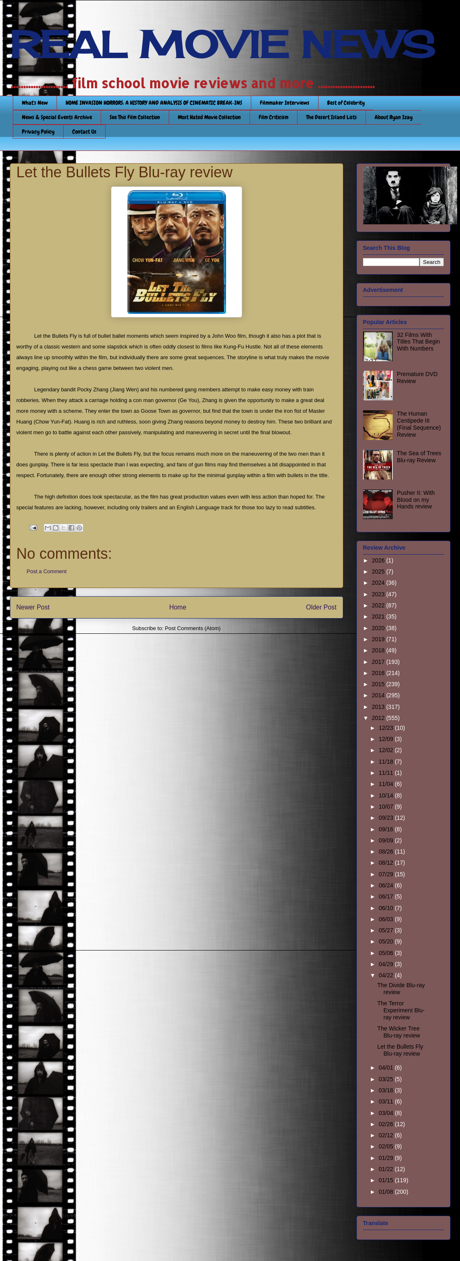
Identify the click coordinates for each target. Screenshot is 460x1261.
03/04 (387, 1113)
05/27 (387, 930)
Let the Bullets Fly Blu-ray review (400, 1050)
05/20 (387, 941)
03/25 (387, 1079)
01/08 (387, 1191)
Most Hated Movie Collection (209, 117)
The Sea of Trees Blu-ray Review (419, 456)
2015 (379, 684)
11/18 (387, 761)
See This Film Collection (135, 117)
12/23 (387, 728)
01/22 (387, 1169)
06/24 (387, 885)
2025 (379, 571)
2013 (379, 706)
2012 (379, 718)
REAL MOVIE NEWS (222, 44)
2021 (379, 616)
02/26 (387, 1124)
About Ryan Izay (394, 117)
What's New (35, 102)
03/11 (387, 1101)
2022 (379, 605)
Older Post (321, 607)
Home (177, 607)
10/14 (387, 795)
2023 (379, 594)
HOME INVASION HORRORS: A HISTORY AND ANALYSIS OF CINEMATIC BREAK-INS (154, 102)
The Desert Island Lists (331, 117)
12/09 (387, 739)
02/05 (387, 1146)
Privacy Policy (38, 131)
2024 (379, 582)
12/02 (387, 750)
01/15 (387, 1180)
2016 (379, 673)
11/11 (387, 772)
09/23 (387, 817)
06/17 (387, 896)
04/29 (387, 964)
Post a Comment (47, 571)
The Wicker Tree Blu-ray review (398, 1032)
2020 (379, 628)
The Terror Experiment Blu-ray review (401, 1010)
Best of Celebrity (346, 102)
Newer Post (33, 607)
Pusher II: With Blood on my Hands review (416, 499)
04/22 (387, 975)
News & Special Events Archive (57, 117)
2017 (379, 662)
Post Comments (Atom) (193, 628)
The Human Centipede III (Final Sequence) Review (419, 424)
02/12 (387, 1135)
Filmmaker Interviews (284, 102)
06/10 (387, 908)
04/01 (387, 1067)
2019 (379, 639)
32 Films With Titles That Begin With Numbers (418, 342)
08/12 (387, 862)
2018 (379, 650)
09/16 (387, 829)
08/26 (387, 851)
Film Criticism (273, 117)
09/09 (387, 840)
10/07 (387, 806)
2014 (379, 695)
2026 (379, 560)
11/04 (387, 784)
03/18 (387, 1090)
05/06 (387, 953)
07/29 (387, 874)
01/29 (387, 1158)
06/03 (387, 919)
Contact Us (84, 131)
